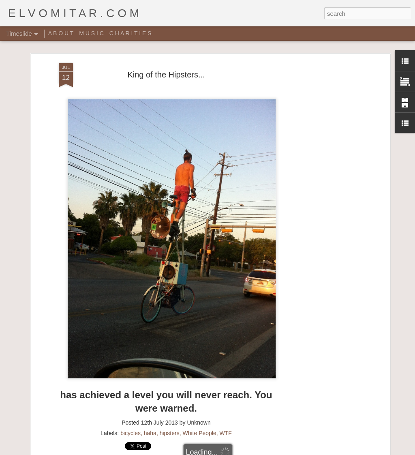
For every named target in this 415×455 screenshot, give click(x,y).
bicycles (130, 404)
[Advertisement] (318, 162)
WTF (226, 404)
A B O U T (61, 33)
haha (150, 404)
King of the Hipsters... (166, 46)
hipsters (170, 404)
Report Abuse (256, 450)
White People (199, 404)
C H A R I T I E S (130, 33)
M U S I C (91, 33)
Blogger (232, 450)
